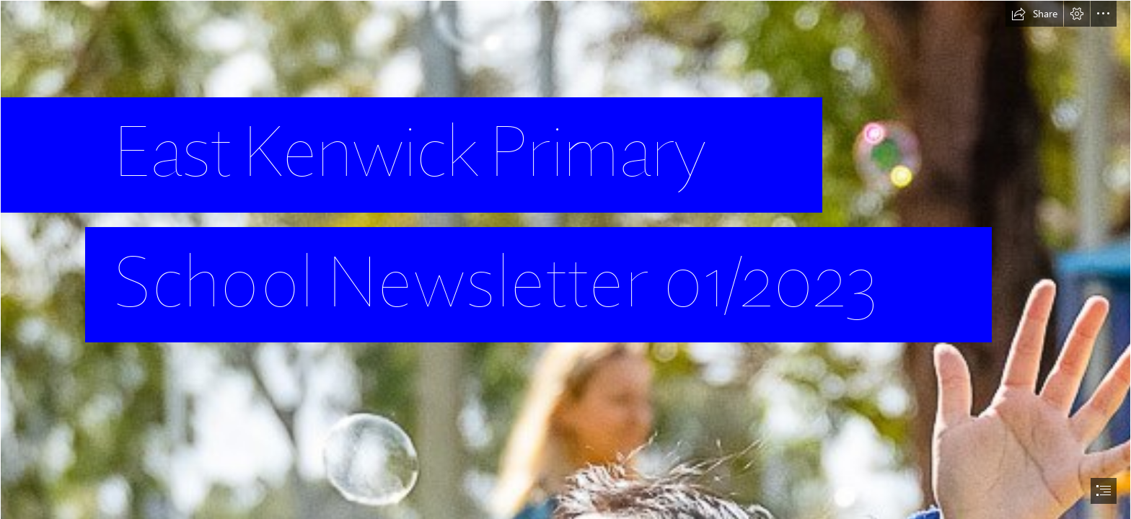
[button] (1034, 14)
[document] (565, 259)
